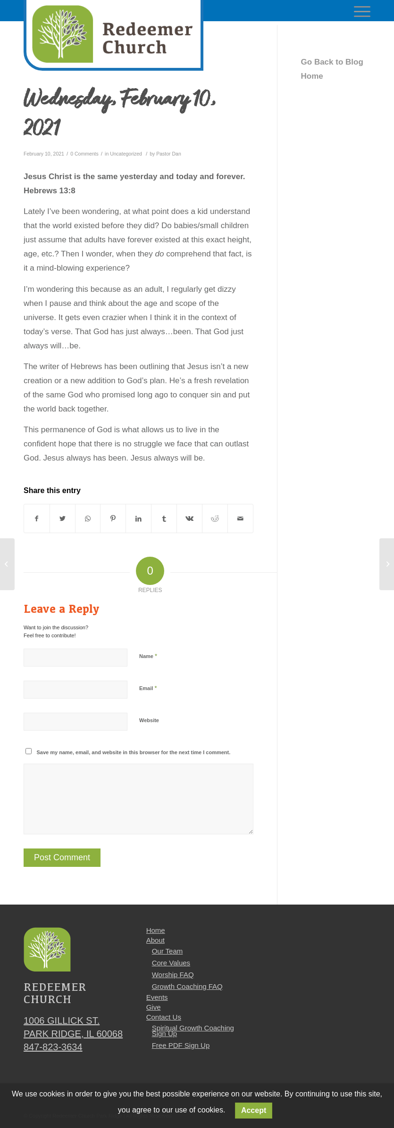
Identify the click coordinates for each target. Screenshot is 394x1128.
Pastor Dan (168, 153)
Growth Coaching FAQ (187, 986)
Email (148, 688)
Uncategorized (126, 153)
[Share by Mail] (240, 518)
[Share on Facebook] (37, 518)
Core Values (171, 963)
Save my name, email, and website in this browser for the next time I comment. (134, 752)
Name (148, 655)
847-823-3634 (53, 1047)
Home (155, 930)
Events (157, 997)
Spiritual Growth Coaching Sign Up (193, 1030)
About (155, 940)
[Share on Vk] (189, 518)
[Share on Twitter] (62, 518)
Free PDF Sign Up (181, 1045)
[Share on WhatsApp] (88, 518)
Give (153, 1007)
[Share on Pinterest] (113, 518)
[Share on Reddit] (214, 518)
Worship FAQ (173, 975)
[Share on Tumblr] (163, 518)
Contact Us (163, 1017)
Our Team (167, 951)
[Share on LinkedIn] (138, 518)
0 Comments (84, 153)
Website (149, 720)
